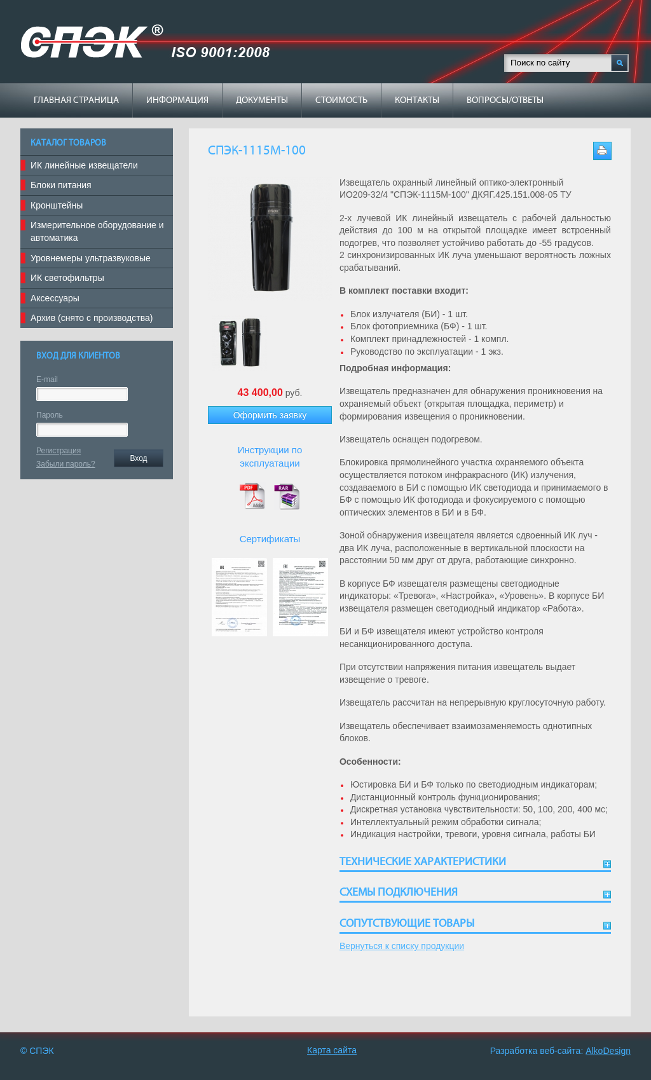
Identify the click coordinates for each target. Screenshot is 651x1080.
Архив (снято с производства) (92, 318)
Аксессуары (55, 298)
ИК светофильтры (67, 278)
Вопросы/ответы (505, 100)
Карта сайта (332, 1050)
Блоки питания (61, 185)
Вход (138, 458)
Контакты (417, 100)
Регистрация (58, 450)
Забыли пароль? (65, 464)
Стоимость (341, 100)
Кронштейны (57, 205)
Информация (177, 100)
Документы (262, 100)
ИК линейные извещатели (84, 165)
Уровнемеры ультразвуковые (91, 258)
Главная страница (76, 100)
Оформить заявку (270, 415)
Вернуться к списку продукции (401, 946)
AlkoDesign (608, 1051)
